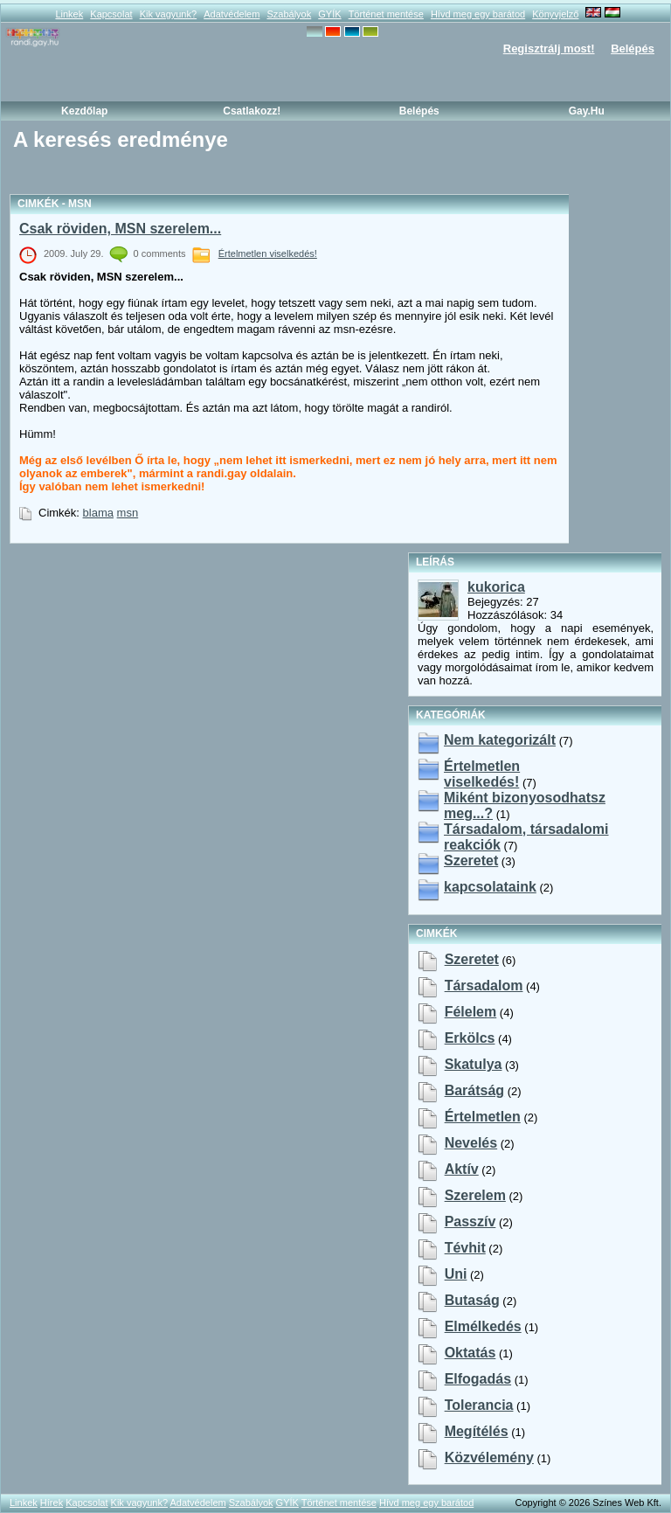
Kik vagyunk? (168, 14)
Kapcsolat (111, 14)
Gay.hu (587, 111)
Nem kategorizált (500, 739)
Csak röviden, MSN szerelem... (120, 228)
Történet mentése (386, 14)
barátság (474, 1090)
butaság (472, 1300)
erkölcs (470, 1038)
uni (456, 1274)
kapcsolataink (490, 886)
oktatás (470, 1352)
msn (128, 512)
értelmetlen (483, 1116)
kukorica (496, 587)
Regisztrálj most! (549, 48)
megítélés (476, 1431)
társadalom (484, 985)
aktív (462, 1169)
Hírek (51, 1502)
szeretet (472, 959)
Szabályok (288, 14)
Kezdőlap (84, 111)
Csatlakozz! (251, 111)
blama (98, 512)
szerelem (475, 1195)
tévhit (465, 1247)
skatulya (473, 1064)
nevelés (471, 1142)
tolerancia (479, 1405)
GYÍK (329, 14)
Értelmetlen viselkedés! (267, 253)
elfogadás (478, 1378)
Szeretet (471, 860)
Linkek (69, 14)
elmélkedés (483, 1326)
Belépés (632, 48)
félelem (471, 1011)
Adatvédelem (231, 14)
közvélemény (489, 1457)
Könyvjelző (555, 14)
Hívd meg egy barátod (478, 14)
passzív (470, 1221)
